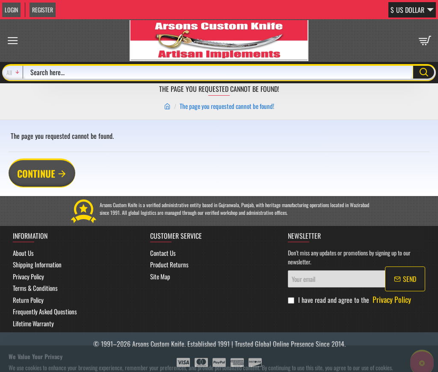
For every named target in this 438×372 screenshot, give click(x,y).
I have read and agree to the (350, 299)
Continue (36, 173)
